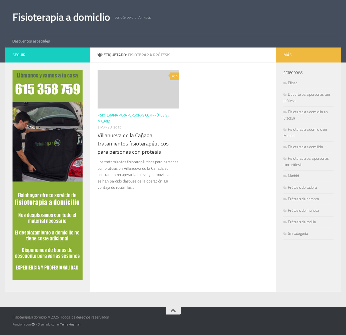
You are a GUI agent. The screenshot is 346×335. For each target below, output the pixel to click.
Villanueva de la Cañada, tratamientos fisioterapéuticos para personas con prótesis (133, 143)
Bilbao (292, 83)
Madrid (104, 121)
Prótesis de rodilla (302, 222)
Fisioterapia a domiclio (61, 17)
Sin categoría (298, 233)
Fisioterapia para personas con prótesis (132, 115)
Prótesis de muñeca (303, 210)
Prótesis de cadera (302, 187)
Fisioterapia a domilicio (305, 147)
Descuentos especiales (31, 41)
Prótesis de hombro (303, 199)
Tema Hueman (70, 324)
